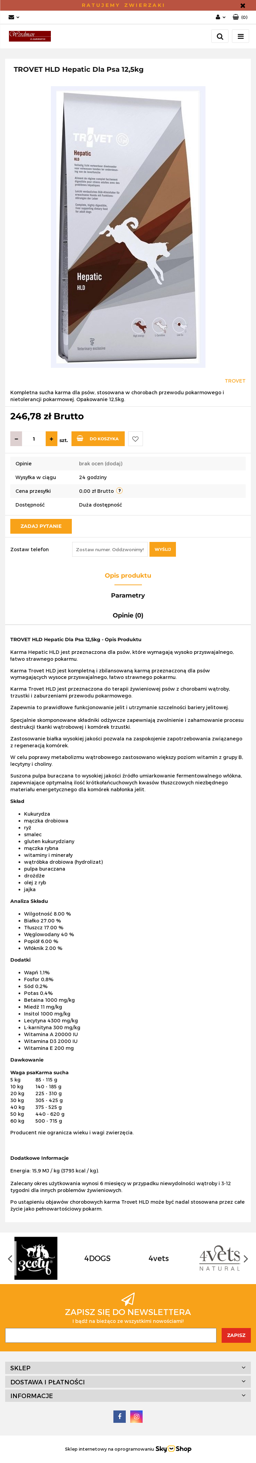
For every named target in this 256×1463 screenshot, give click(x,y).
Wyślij (163, 549)
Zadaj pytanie (41, 526)
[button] (240, 17)
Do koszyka (98, 438)
